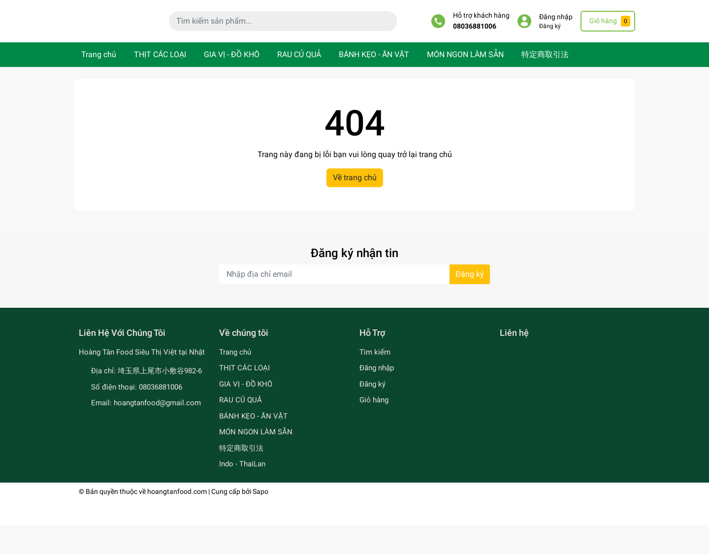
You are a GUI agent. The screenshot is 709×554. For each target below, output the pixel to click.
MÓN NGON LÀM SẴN (465, 84)
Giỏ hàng (373, 429)
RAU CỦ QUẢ (299, 84)
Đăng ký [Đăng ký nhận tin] (469, 303)
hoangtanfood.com (177, 520)
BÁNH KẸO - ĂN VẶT (374, 84)
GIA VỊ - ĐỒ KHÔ (231, 84)
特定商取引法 (545, 84)
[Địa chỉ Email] (354, 304)
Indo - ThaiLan (242, 493)
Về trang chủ (355, 207)
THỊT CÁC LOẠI (160, 84)
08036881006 (474, 41)
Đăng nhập (556, 31)
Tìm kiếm (374, 381)
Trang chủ (98, 84)
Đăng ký (550, 40)
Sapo (260, 520)
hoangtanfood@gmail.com (157, 432)
